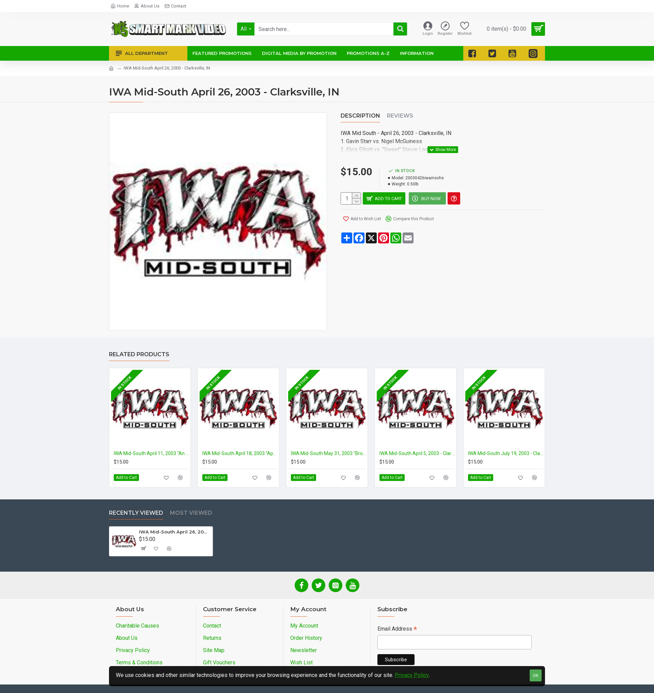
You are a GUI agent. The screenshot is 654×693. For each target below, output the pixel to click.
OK (536, 675)
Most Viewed (191, 513)
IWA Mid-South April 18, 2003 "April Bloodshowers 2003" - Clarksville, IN (239, 453)
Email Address (397, 629)
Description (360, 115)
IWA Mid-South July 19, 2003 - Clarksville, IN (505, 453)
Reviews (400, 115)
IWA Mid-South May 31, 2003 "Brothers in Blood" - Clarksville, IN (328, 453)
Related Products (139, 354)
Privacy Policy (412, 675)
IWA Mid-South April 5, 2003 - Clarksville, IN (416, 453)
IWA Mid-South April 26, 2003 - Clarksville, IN (174, 531)
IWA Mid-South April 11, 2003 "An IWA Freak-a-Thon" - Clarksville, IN (151, 453)
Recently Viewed (136, 513)
